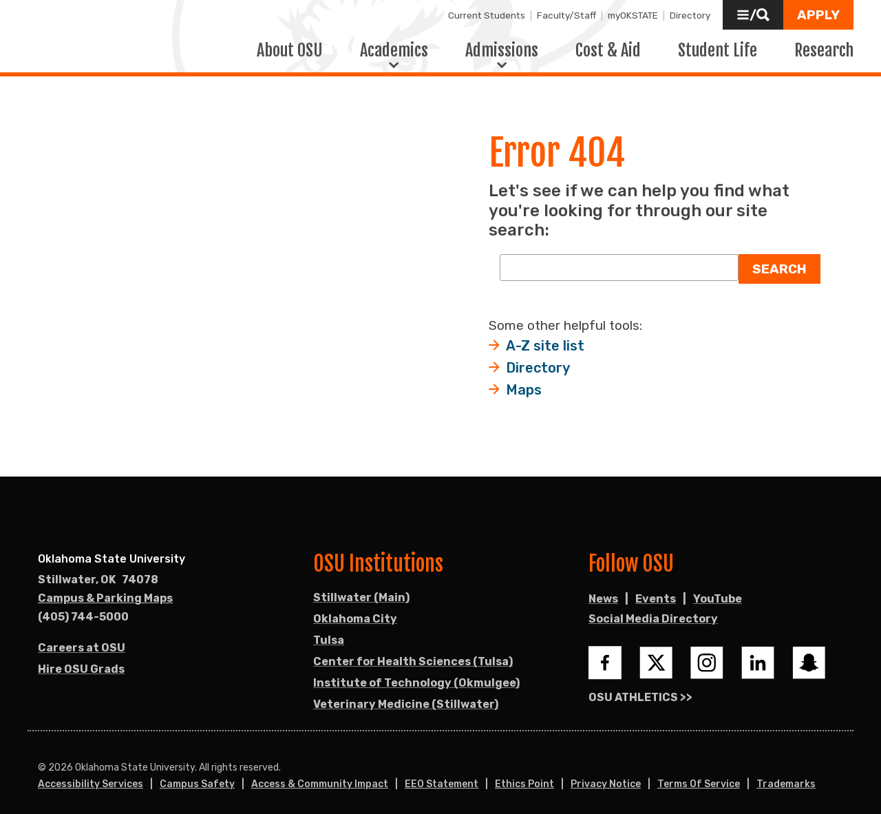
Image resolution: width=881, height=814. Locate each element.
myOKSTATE (633, 15)
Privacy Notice (606, 774)
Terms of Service (698, 774)
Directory (690, 15)
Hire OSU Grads (81, 659)
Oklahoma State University (111, 549)
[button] (753, 15)
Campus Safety (197, 774)
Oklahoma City (355, 609)
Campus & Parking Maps (105, 588)
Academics (394, 44)
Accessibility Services (90, 774)
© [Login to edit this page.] (42, 758)
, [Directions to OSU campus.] (98, 570)
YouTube (717, 589)
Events (655, 589)
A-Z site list (545, 336)
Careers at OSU (81, 638)
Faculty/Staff (566, 15)
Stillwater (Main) (361, 587)
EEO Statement (441, 774)
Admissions (501, 44)
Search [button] (779, 259)
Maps (524, 380)
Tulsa (328, 630)
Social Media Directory (653, 609)
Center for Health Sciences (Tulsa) (413, 651)
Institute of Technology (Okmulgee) (416, 673)
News (603, 589)
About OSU (290, 44)
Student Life (717, 44)
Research (823, 44)
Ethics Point (524, 774)
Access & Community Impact (319, 774)
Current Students (486, 15)
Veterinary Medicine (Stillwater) (405, 694)
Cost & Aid (608, 44)
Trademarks (786, 774)
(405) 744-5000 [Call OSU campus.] (83, 607)
